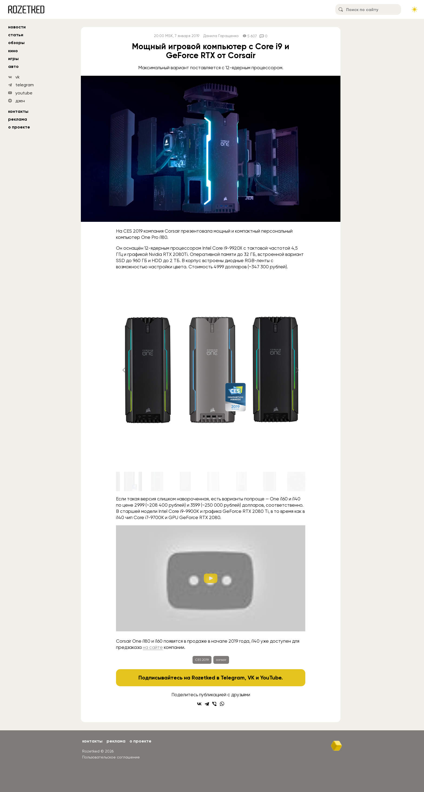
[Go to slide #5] (241, 481)
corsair (221, 660)
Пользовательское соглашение (111, 757)
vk (17, 77)
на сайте (153, 647)
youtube (23, 92)
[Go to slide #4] (213, 481)
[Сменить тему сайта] (414, 9)
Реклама (17, 119)
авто (13, 66)
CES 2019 (202, 660)
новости (17, 26)
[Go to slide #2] (157, 481)
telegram (24, 84)
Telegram (233, 677)
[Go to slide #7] (298, 481)
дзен (20, 100)
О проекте (19, 127)
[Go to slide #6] (270, 481)
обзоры (16, 42)
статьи (15, 34)
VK (251, 677)
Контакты (18, 111)
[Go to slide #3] (185, 481)
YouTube (270, 677)
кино (13, 50)
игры (13, 58)
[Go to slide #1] (129, 481)
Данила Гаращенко (221, 36)
